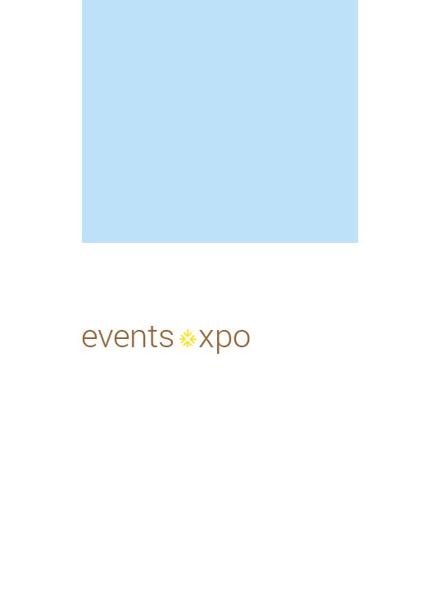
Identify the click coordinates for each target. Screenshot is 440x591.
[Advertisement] (232, 119)
